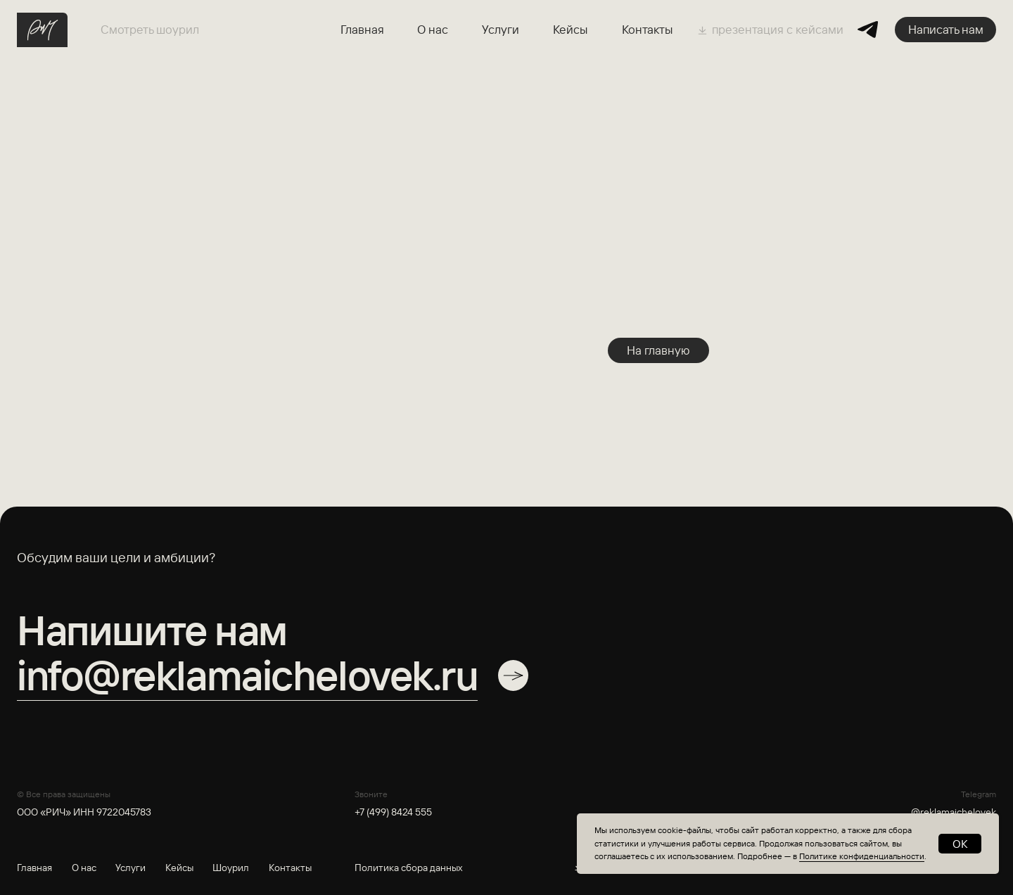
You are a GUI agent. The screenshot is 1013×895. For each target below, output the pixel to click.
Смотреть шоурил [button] (150, 29)
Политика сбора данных (408, 867)
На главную (658, 350)
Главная (362, 29)
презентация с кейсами (777, 29)
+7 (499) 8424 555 (393, 812)
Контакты (647, 29)
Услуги (500, 29)
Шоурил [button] (230, 867)
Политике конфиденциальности (861, 856)
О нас (432, 29)
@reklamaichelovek (953, 812)
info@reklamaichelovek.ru (247, 674)
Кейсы (570, 29)
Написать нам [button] (945, 29)
